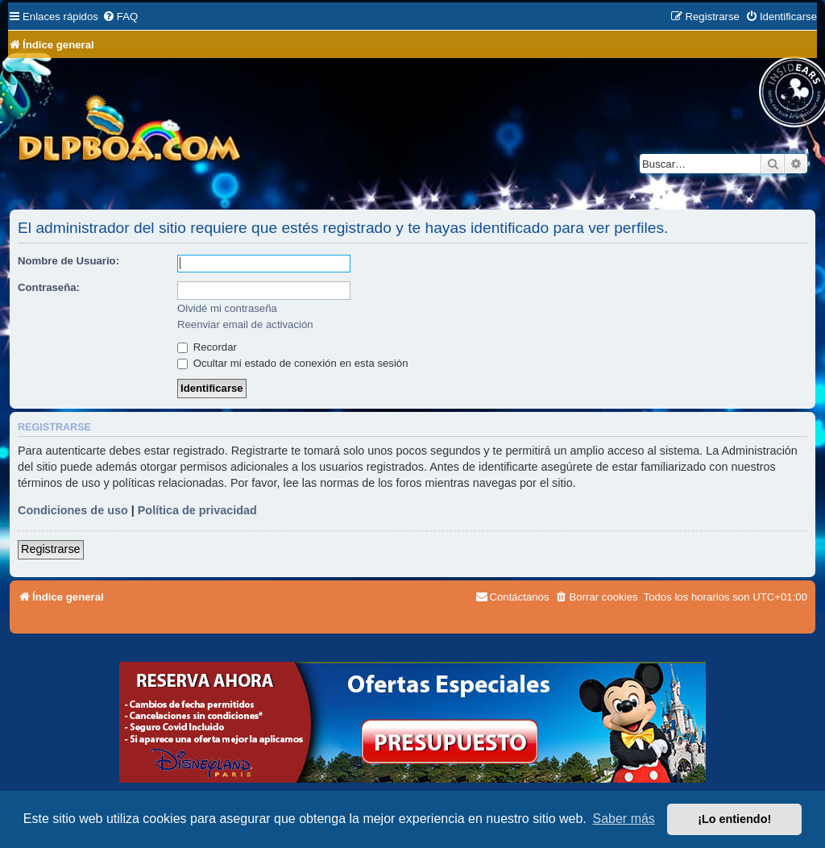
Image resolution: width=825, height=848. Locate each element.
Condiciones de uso (73, 510)
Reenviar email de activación (245, 324)
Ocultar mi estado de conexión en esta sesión (292, 363)
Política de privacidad (197, 510)
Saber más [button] (624, 818)
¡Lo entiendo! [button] (734, 819)
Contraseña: (49, 287)
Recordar (207, 347)
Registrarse (51, 548)
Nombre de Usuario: (68, 261)
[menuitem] (120, 16)
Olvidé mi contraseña (227, 308)
